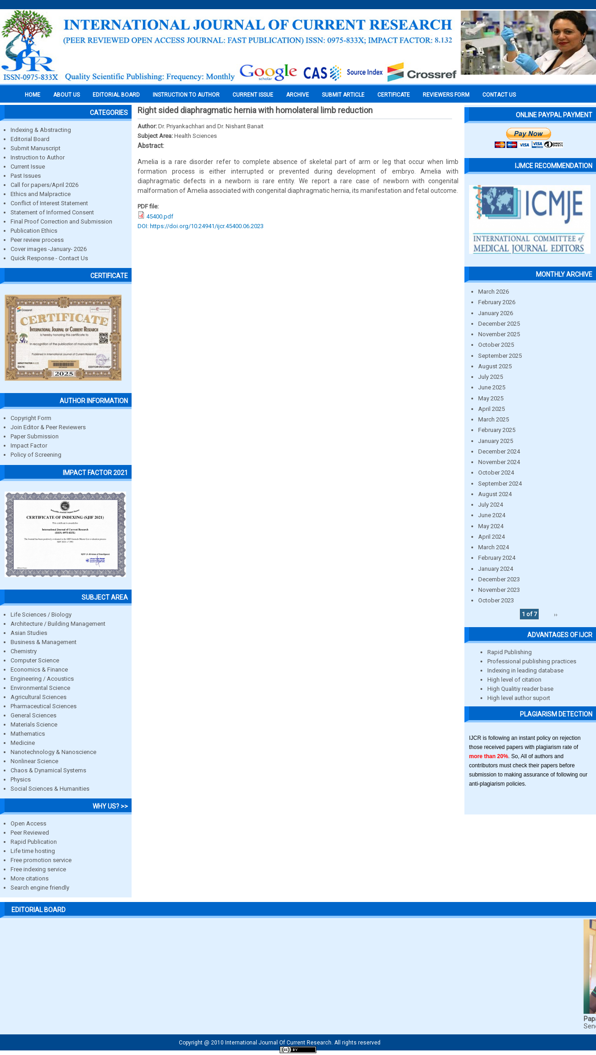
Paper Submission (35, 436)
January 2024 (495, 568)
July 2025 (490, 376)
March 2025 (493, 419)
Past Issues (26, 175)
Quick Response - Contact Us (49, 258)
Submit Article (343, 95)
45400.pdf (159, 216)
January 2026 (495, 313)
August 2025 (495, 366)
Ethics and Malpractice (41, 194)
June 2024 (491, 515)
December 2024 (499, 451)
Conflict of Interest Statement (49, 203)
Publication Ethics (34, 230)
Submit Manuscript (36, 148)
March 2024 (493, 547)
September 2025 (500, 355)
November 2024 (499, 462)
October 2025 (496, 344)
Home (32, 95)
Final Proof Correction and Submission (61, 221)
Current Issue (252, 95)
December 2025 (499, 323)
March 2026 (493, 291)
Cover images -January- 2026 (49, 249)
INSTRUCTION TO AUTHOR (186, 95)
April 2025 (491, 408)
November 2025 (499, 334)
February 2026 (496, 302)
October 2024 (496, 472)
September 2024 (500, 483)
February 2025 (496, 429)
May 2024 (490, 526)
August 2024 (495, 494)
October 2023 (496, 600)
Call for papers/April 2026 (44, 184)
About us (66, 95)
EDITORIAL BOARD (116, 95)
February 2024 (496, 557)
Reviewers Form (446, 95)
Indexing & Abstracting (41, 129)
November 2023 (499, 589)
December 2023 (499, 579)
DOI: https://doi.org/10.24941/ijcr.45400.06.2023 (201, 226)
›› (555, 614)
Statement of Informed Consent (52, 212)
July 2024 (490, 504)
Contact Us (499, 95)
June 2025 (491, 387)
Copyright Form (31, 418)
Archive (297, 95)
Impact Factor (29, 445)
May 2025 (490, 398)
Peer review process (37, 239)
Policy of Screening (36, 454)
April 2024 (491, 536)
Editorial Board (30, 139)
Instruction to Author (38, 157)
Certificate (393, 95)
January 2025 (495, 440)
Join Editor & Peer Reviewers (48, 427)
